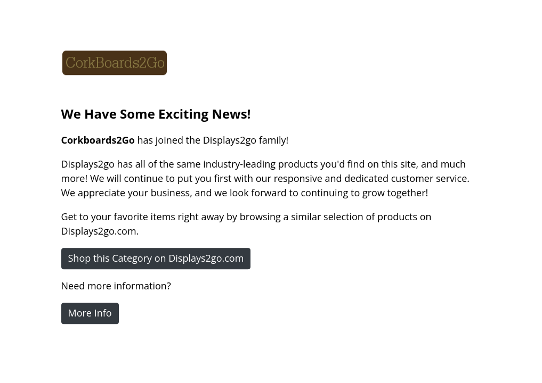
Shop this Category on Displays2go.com (156, 258)
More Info (90, 312)
